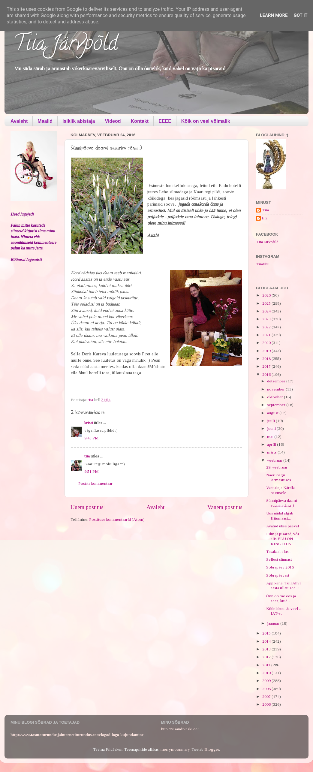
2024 (267, 311)
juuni (272, 428)
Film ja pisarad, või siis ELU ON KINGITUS (282, 539)
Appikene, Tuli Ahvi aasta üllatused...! (283, 585)
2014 (267, 641)
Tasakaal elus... (278, 551)
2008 (267, 688)
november (276, 389)
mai (270, 436)
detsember (276, 381)
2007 (267, 696)
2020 (267, 342)
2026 (267, 295)
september (276, 405)
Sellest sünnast (279, 559)
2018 (267, 358)
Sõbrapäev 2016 (280, 567)
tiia (87, 456)
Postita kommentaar (95, 483)
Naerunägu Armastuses (278, 477)
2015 (267, 633)
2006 (267, 704)
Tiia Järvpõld (66, 45)
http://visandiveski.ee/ (180, 729)
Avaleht (19, 121)
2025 (267, 303)
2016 (267, 374)
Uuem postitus (87, 507)
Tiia (265, 210)
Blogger (211, 749)
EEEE (164, 121)
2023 (267, 319)
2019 (267, 350)
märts (272, 452)
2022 (267, 327)
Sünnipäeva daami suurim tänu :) (281, 503)
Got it (300, 15)
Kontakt (140, 121)
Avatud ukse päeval (282, 526)
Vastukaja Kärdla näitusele (280, 490)
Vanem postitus (224, 507)
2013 (267, 649)
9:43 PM (91, 438)
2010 (267, 673)
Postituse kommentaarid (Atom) (117, 519)
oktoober (275, 397)
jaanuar (273, 623)
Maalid (45, 121)
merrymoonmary (175, 749)
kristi (88, 423)
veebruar (275, 460)
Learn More (273, 15)
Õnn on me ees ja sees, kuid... (281, 598)
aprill (272, 444)
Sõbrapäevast (277, 575)
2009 (267, 680)
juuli (271, 420)
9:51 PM (91, 471)
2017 (267, 366)
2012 (267, 657)
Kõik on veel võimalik (205, 121)
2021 (267, 335)
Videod (113, 121)
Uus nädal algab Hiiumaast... (279, 515)
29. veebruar (276, 467)
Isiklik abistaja (78, 121)
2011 (266, 665)
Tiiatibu (262, 264)
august (273, 413)
